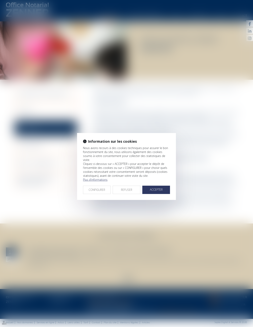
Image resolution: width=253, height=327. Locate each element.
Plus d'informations (95, 180)
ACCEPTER (156, 189)
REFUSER (126, 190)
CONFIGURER (97, 190)
